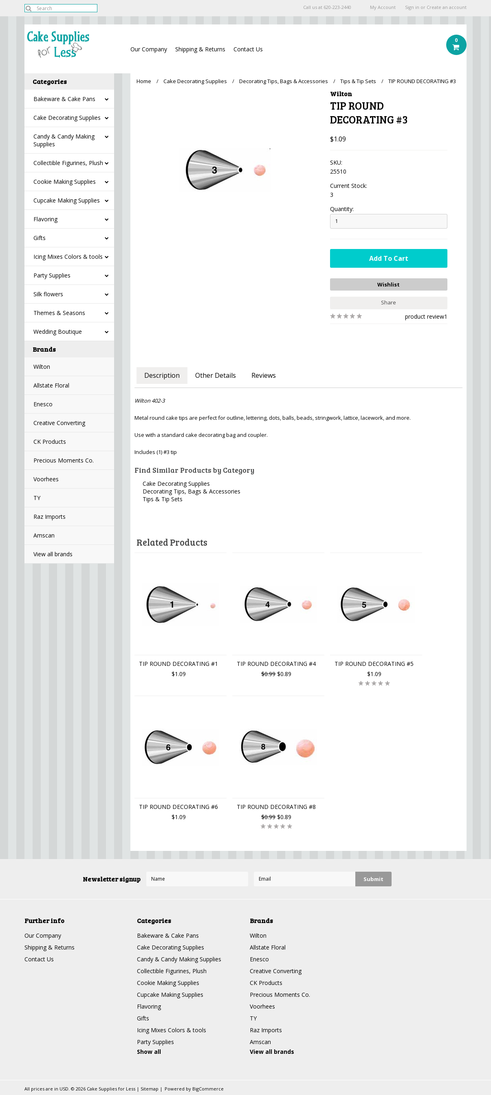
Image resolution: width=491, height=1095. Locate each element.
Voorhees (46, 479)
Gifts (39, 238)
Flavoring (45, 219)
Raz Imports (49, 516)
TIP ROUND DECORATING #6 (178, 807)
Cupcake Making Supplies (66, 200)
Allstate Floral (51, 385)
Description (162, 375)
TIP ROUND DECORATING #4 (276, 664)
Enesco (43, 404)
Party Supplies (51, 275)
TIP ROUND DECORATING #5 (374, 664)
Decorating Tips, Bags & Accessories (283, 81)
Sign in (412, 7)
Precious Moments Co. (63, 460)
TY (36, 498)
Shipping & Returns (200, 49)
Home (144, 81)
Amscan (44, 535)
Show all (149, 1051)
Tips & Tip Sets (358, 81)
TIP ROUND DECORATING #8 (276, 807)
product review (424, 316)
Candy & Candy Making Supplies (64, 140)
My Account (383, 7)
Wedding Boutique (57, 331)
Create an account (447, 7)
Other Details (215, 375)
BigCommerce (208, 1089)
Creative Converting (59, 423)
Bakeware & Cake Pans (64, 99)
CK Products (49, 441)
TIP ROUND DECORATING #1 (178, 664)
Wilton (41, 366)
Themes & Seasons (59, 313)
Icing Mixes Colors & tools (68, 256)
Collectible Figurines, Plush (68, 163)
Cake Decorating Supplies (67, 117)
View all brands (53, 554)
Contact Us (248, 49)
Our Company (148, 49)
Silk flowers (48, 294)
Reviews (263, 375)
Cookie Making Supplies (64, 181)
